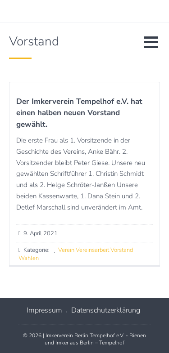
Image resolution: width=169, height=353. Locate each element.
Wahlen (28, 258)
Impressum (44, 310)
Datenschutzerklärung (105, 310)
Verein (66, 250)
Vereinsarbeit (92, 250)
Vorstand (121, 250)
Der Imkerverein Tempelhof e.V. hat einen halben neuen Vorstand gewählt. (79, 113)
